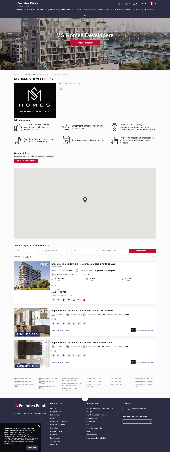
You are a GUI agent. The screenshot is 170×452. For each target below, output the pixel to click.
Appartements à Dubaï (22, 382)
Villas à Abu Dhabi (117, 385)
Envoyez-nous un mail (138, 409)
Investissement (91, 435)
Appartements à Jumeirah (47, 379)
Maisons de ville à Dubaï (144, 382)
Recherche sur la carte (58, 421)
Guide (52, 418)
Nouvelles (53, 428)
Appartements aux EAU (22, 379)
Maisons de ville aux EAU (144, 379)
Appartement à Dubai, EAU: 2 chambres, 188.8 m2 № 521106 (81, 342)
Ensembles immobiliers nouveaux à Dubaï (70, 380)
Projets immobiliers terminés (96, 415)
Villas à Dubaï (115, 382)
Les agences (55, 415)
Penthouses (90, 421)
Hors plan (90, 412)
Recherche (142, 251)
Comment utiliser (56, 431)
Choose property (85, 43)
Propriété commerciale (94, 428)
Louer (88, 431)
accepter (32, 448)
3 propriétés (76, 84)
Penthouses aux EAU (94, 379)
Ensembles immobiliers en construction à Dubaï (72, 385)
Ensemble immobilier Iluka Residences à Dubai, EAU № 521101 (83, 264)
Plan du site (54, 445)
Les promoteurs (56, 412)
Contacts (53, 435)
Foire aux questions (57, 425)
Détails (54, 286)
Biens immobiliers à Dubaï (96, 438)
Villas (88, 425)
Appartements (91, 418)
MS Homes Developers (145, 330)
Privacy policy (55, 438)
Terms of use (55, 441)
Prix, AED (76, 251)
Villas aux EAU (115, 379)
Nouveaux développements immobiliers (100, 408)
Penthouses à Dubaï (93, 382)
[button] (85, 200)
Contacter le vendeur (62, 330)
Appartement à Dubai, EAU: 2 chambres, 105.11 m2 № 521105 (82, 310)
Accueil (53, 408)
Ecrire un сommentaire (26, 161)
